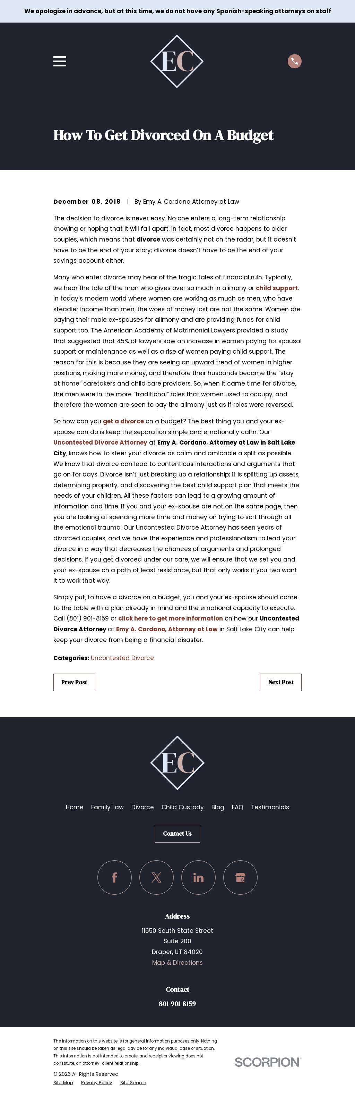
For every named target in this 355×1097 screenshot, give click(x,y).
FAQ (237, 807)
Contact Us (177, 833)
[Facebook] (114, 877)
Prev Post (74, 682)
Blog (217, 807)
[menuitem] (64, 1083)
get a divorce (123, 421)
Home (75, 807)
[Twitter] (156, 877)
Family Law (107, 807)
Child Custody (183, 807)
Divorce (142, 807)
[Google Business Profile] (240, 877)
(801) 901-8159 (88, 618)
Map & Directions (177, 963)
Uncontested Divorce (122, 658)
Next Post (281, 682)
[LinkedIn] (198, 877)
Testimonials (270, 807)
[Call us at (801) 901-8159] (295, 61)
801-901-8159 (177, 1003)
